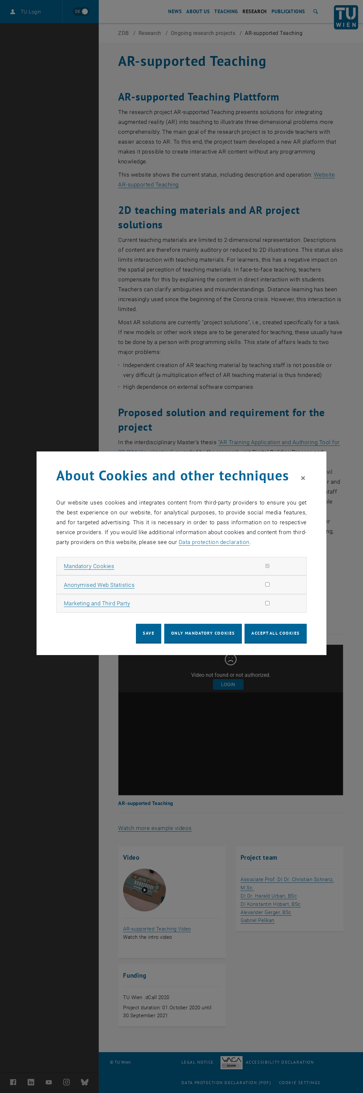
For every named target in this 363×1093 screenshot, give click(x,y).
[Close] (303, 478)
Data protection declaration (214, 542)
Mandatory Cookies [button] (89, 566)
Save (148, 633)
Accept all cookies (275, 633)
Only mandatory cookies (203, 633)
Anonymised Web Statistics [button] (99, 585)
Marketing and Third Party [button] (97, 603)
